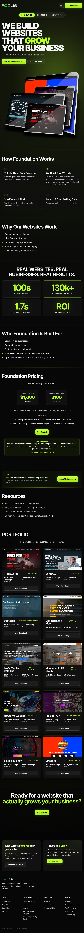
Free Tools (26, 905)
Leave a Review (49, 905)
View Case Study (21, 588)
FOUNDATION (27, 15)
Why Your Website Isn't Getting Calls (22, 503)
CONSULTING (57, 15)
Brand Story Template (73, 905)
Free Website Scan (29, 902)
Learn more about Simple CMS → (42, 452)
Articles (25, 908)
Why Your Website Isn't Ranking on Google (25, 507)
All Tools (68, 902)
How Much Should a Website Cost (21, 511)
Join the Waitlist (49, 908)
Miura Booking (70, 915)
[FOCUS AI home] (29, 5)
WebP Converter (71, 908)
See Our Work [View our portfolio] (36, 62)
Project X (5, 905)
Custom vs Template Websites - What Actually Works (29, 516)
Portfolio (47, 902)
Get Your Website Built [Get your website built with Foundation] (14, 62)
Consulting (6, 908)
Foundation (6, 902)
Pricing (4, 911)
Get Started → (54, 861)
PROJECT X (42, 15)
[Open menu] (61, 5)
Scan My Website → (68, 479)
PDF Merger (69, 911)
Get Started (73, 6)
